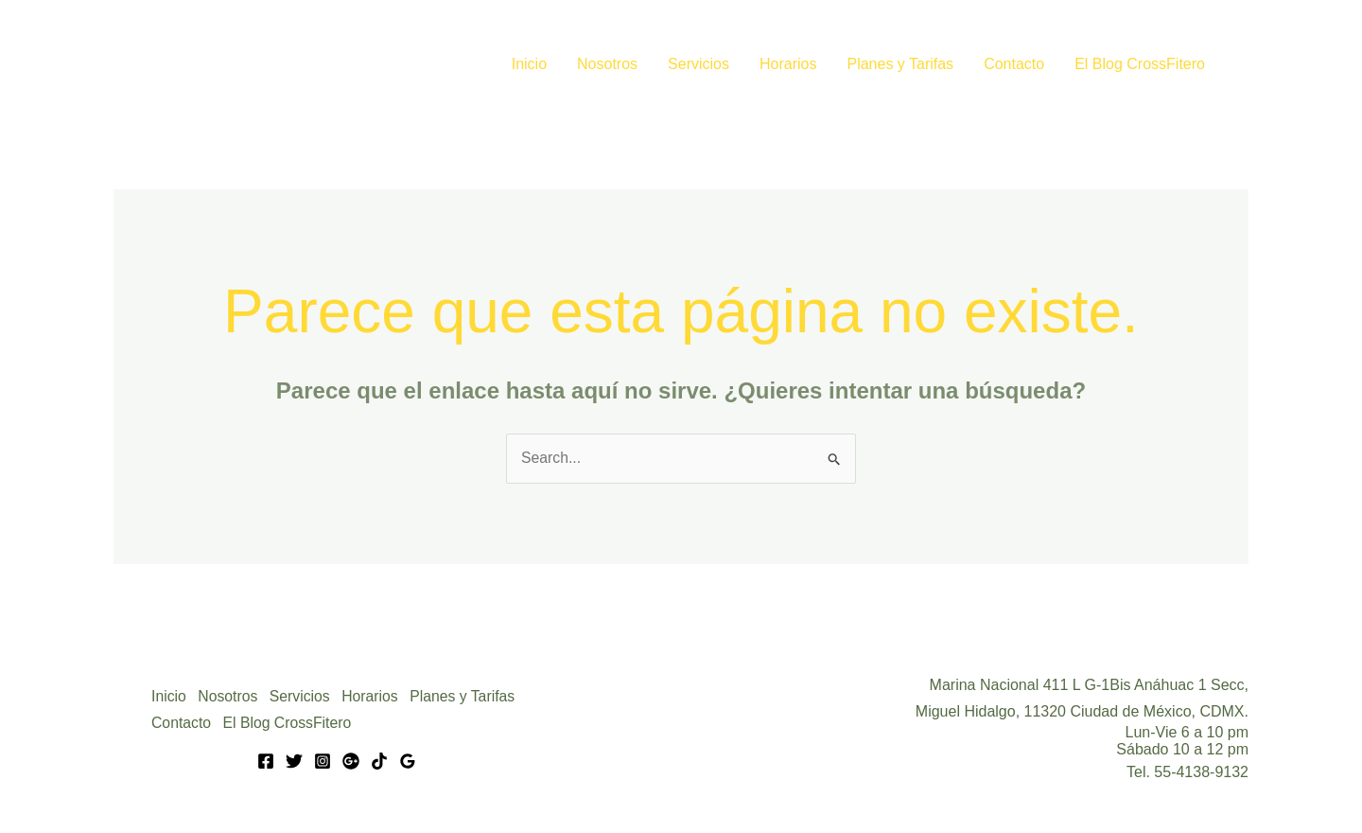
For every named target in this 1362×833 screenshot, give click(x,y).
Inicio (529, 64)
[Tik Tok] (379, 761)
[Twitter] (294, 761)
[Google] (350, 761)
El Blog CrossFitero (1139, 64)
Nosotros (607, 64)
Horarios (788, 64)
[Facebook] (265, 761)
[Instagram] (322, 761)
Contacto (1014, 64)
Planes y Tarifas (900, 64)
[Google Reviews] (407, 761)
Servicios (698, 64)
